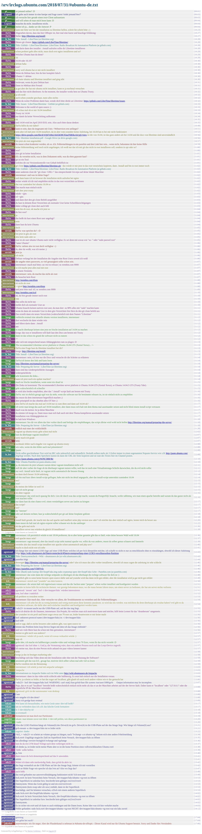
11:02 (197, 166)
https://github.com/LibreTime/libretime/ (50, 42)
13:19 (197, 716)
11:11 (197, 308)
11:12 (197, 317)
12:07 (197, 435)
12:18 (197, 514)
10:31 (197, 82)
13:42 (197, 762)
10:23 (197, 30)
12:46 (197, 562)
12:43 (197, 552)
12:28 (197, 529)
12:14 (197, 474)
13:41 (197, 756)
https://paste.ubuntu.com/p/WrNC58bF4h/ (34, 459)
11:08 (197, 280)
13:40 (197, 753)
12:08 (197, 444)
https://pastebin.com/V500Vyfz (30, 569)
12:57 (197, 633)
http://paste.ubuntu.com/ (177, 453)
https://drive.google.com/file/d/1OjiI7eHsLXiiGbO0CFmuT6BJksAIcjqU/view (51, 135)
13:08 (197, 687)
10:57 (197, 141)
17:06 (197, 823)
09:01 (197, 11)
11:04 (197, 209)
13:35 (197, 737)
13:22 (197, 731)
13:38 (197, 747)
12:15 (197, 480)
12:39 (197, 541)
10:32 (197, 91)
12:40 (197, 544)
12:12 (197, 471)
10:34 (197, 113)
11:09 (197, 289)
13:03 (197, 667)
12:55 (197, 608)
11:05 (197, 227)
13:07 (197, 682)
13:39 (197, 750)
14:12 (197, 808)
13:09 (197, 700)
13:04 (197, 676)
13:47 (197, 768)
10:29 (197, 51)
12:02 (197, 431)
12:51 (197, 584)
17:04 (197, 817)
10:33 (197, 104)
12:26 (197, 526)
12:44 (197, 559)
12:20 (197, 520)
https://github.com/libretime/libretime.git (42, 166)
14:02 (197, 793)
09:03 (197, 14)
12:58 (197, 651)
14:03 (197, 805)
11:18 (197, 419)
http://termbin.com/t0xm (27, 280)
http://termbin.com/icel (26, 292)
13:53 (197, 778)
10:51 (197, 129)
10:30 (197, 61)
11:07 (197, 261)
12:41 (197, 547)
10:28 (197, 39)
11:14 (197, 357)
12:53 (197, 596)
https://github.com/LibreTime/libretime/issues (104, 101)
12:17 (197, 501)
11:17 (197, 404)
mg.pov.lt (52, 831)
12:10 (197, 459)
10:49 (197, 125)
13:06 (197, 679)
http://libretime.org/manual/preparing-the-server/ (37, 363)
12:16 (197, 493)
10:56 (197, 135)
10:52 (197, 132)
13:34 (197, 734)
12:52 (197, 593)
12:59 (197, 658)
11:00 (197, 147)
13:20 (197, 719)
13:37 (197, 744)
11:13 (197, 342)
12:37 (197, 538)
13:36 (197, 740)
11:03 (197, 193)
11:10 (197, 292)
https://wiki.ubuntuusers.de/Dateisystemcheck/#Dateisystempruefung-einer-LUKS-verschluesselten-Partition (70, 553)
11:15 (197, 382)
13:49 (197, 771)
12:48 (197, 575)
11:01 (197, 153)
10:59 (197, 144)
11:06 (197, 243)
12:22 (197, 523)
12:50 (197, 581)
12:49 (197, 578)
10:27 (197, 33)
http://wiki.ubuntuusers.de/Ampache (80, 673)
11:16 (197, 391)
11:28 (197, 428)
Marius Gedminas (34, 831)
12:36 (197, 535)
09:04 (197, 20)
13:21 (197, 725)
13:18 (197, 710)
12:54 (197, 599)
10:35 (197, 119)
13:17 (197, 703)
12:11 (197, 465)
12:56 (197, 614)
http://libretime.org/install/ (33, 36)
